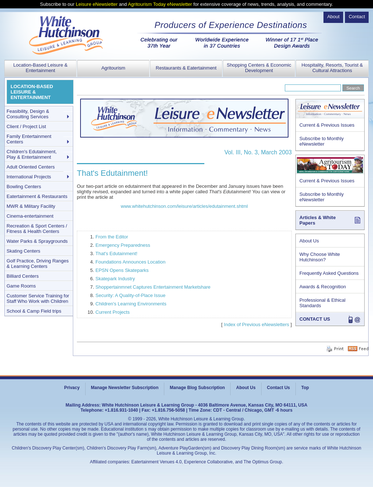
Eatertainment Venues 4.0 (156, 461)
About (333, 16)
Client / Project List (26, 126)
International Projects (29, 176)
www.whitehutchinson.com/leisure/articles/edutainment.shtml (184, 206)
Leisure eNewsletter (97, 4)
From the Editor (111, 236)
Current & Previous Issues (326, 125)
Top (305, 387)
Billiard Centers (23, 276)
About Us (309, 240)
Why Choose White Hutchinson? (319, 257)
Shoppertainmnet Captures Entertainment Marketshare (153, 287)
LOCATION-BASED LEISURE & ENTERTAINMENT (32, 92)
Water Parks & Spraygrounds (37, 241)
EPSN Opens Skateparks (122, 270)
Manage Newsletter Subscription (124, 387)
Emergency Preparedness (122, 245)
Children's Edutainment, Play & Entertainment (32, 154)
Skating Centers (23, 251)
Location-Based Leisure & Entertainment (40, 67)
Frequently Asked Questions (329, 273)
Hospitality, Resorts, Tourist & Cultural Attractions (332, 67)
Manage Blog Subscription (197, 387)
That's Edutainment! (116, 253)
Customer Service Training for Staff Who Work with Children (38, 298)
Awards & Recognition (322, 286)
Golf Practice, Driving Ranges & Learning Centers (38, 263)
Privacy (72, 387)
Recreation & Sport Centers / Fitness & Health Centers (37, 228)
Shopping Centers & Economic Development (259, 67)
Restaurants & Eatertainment (186, 68)
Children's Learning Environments (130, 303)
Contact (357, 16)
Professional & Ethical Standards (322, 302)
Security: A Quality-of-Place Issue (130, 295)
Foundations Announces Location (130, 262)
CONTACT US (314, 319)
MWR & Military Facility (31, 206)
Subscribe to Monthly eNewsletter (321, 141)
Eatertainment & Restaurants (37, 196)
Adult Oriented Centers (31, 167)
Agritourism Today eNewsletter (160, 4)
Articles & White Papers (317, 220)
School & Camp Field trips (34, 311)
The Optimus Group (263, 461)
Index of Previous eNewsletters (256, 324)
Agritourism (113, 68)
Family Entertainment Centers (29, 139)
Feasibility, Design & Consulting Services (28, 113)
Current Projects (112, 312)
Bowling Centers (24, 186)
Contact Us (278, 387)
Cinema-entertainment (30, 216)
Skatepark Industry (115, 278)
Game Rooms (21, 286)
